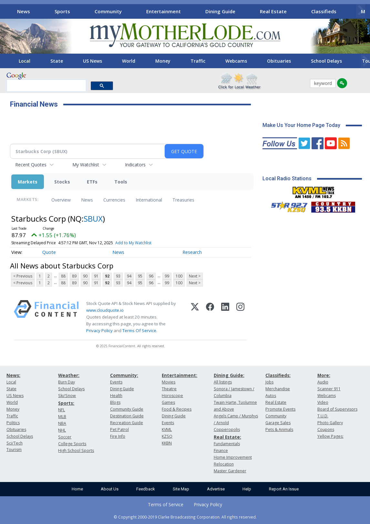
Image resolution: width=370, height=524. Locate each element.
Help (246, 489)
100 (179, 276)
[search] (46, 86)
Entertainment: (179, 375)
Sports (62, 11)
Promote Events (280, 409)
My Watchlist (85, 165)
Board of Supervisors (337, 409)
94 (129, 276)
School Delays (326, 61)
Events (116, 382)
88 (63, 276)
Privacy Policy (99, 330)
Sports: (66, 403)
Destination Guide (127, 416)
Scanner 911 (329, 389)
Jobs (269, 382)
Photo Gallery (330, 422)
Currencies (114, 200)
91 (96, 276)
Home (77, 489)
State (56, 61)
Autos (270, 395)
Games (168, 402)
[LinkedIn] (225, 317)
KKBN (167, 443)
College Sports (72, 443)
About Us (109, 489)
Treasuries (183, 200)
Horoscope (172, 395)
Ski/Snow (67, 395)
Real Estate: (227, 437)
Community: (124, 375)
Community (108, 11)
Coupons (325, 429)
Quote (49, 252)
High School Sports (76, 450)
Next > (194, 276)
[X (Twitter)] (194, 317)
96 (151, 276)
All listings (223, 382)
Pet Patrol (119, 429)
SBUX (93, 218)
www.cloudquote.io (105, 310)
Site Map (181, 489)
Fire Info (117, 436)
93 (118, 276)
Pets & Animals (279, 429)
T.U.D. (322, 416)
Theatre (169, 389)
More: (323, 375)
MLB (62, 416)
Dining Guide (220, 11)
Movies (168, 382)
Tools (120, 182)
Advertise (216, 489)
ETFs (92, 182)
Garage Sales (278, 422)
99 (167, 276)
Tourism (14, 449)
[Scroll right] (360, 10)
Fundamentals (227, 443)
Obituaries (279, 61)
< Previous (22, 276)
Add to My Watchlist (133, 243)
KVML (167, 429)
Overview (61, 200)
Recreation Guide (126, 422)
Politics (13, 422)
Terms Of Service (139, 330)
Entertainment (163, 11)
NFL (61, 410)
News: (13, 375)
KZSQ (167, 436)
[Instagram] (240, 317)
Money (162, 61)
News (23, 11)
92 (107, 276)
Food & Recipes (176, 409)
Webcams (236, 61)
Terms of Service (165, 504)
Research (192, 252)
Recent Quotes (30, 165)
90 (85, 276)
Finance (221, 450)
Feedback (145, 489)
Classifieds (323, 11)
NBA (62, 423)
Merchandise (277, 389)
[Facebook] (210, 317)
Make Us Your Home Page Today (301, 125)
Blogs (115, 402)
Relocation (224, 464)
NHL (62, 430)
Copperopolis (227, 429)
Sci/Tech (14, 443)
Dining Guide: (229, 375)
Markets (27, 182)
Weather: (68, 375)
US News (92, 61)
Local (24, 61)
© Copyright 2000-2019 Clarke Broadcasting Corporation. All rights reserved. (185, 516)
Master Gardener (230, 471)
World (128, 61)
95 (140, 276)
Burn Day (66, 382)
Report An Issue (284, 489)
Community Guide (126, 409)
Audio (322, 382)
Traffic (197, 61)
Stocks (62, 182)
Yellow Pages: (330, 436)
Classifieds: (278, 375)
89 (74, 276)
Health (116, 395)
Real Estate (273, 11)
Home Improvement (233, 457)
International (149, 200)
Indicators (135, 165)
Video (322, 402)
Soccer (64, 437)
